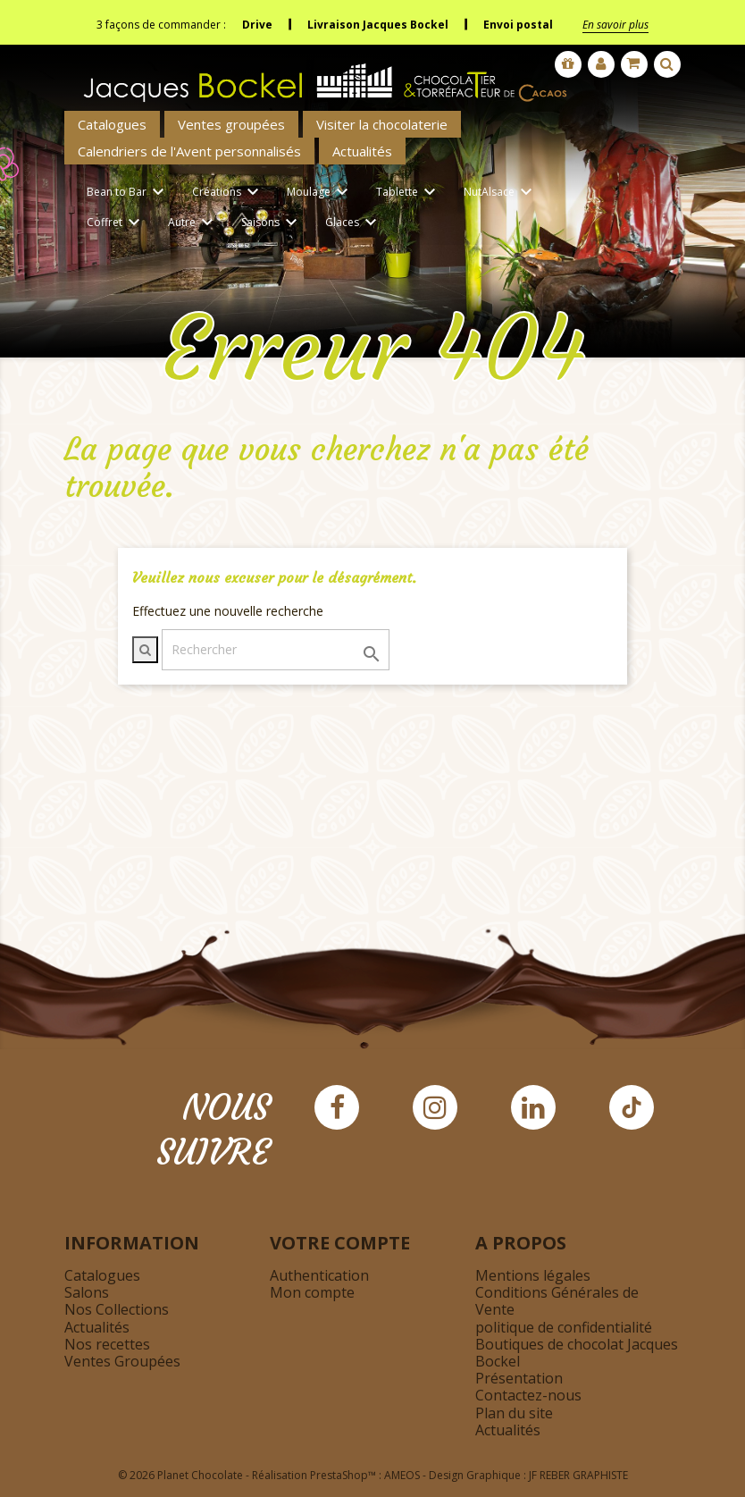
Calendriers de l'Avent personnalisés (189, 151)
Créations (228, 192)
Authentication (319, 1275)
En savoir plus (615, 24)
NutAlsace (501, 192)
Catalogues (112, 124)
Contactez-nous (528, 1395)
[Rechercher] (275, 649)
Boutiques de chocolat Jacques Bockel (576, 1352)
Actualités (362, 151)
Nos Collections (116, 1309)
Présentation (519, 1378)
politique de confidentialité (563, 1327)
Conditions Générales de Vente (557, 1301)
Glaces (353, 223)
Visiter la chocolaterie (382, 124)
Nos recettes (107, 1344)
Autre (193, 223)
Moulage (320, 192)
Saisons (272, 223)
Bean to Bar (128, 192)
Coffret (116, 223)
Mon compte (312, 1292)
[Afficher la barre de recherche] (667, 64)
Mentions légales (532, 1275)
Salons (86, 1292)
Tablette (408, 192)
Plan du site (514, 1413)
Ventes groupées (231, 124)
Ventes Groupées (122, 1361)
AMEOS (402, 1475)
